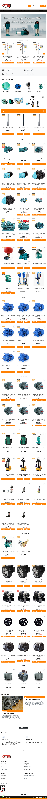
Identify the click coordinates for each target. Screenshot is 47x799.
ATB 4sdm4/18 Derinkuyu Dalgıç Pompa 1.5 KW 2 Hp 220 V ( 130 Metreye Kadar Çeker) (8, 57)
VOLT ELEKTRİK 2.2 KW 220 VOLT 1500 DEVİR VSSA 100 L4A (8, 395)
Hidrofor (2, 764)
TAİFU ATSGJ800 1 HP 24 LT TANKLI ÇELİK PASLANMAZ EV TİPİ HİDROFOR (39, 262)
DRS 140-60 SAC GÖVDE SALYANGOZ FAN (23, 580)
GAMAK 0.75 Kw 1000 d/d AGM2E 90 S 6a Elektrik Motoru (8, 316)
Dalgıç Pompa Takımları (7, 111)
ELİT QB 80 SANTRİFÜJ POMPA (38, 158)
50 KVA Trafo (23, 683)
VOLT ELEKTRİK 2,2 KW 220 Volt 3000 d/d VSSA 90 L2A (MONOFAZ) (23, 395)
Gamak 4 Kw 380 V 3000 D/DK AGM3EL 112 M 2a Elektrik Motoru (23, 366)
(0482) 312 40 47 (27, 777)
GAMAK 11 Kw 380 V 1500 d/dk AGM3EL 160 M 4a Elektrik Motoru (23, 316)
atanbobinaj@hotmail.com (29, 775)
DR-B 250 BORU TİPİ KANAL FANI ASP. (8, 656)
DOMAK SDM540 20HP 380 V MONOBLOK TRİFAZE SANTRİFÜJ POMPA (38, 234)
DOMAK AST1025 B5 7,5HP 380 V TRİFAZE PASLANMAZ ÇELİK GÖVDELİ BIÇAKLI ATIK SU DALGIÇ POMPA (23, 524)
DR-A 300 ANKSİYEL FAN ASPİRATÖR (8, 631)
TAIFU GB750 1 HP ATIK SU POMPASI (8, 448)
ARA (29, 6)
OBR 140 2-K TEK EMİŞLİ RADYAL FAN (8, 606)
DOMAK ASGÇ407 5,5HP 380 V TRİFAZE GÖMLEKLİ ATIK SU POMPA (8, 498)
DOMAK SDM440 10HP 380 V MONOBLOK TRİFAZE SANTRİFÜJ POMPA (23, 234)
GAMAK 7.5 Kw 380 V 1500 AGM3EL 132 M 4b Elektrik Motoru (38, 341)
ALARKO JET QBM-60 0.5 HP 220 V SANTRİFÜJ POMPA (39, 184)
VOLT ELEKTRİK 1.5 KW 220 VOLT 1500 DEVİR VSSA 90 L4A (38, 395)
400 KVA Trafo (39, 683)
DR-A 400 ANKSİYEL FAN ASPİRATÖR (39, 631)
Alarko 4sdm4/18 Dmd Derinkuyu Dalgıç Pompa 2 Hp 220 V (39, 128)
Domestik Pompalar (4, 767)
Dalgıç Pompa (3, 763)
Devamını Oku (5, 722)
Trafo (2, 766)
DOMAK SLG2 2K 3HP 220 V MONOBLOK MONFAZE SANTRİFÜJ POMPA (38, 209)
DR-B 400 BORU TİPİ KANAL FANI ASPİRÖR (39, 656)
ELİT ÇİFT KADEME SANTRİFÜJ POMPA (8, 158)
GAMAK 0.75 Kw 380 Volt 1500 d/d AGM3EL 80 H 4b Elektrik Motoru (8, 366)
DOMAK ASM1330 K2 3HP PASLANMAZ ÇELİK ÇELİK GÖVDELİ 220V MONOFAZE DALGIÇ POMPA (23, 498)
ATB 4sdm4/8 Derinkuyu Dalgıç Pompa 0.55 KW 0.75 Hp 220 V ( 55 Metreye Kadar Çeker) (39, 57)
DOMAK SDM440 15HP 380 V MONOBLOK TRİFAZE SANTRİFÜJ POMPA (8, 234)
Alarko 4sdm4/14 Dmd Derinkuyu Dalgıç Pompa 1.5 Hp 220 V (23, 128)
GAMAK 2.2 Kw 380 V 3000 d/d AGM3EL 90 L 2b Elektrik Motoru (8, 341)
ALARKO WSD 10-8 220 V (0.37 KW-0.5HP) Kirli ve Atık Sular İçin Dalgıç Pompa (23, 473)
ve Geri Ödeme (28, 766)
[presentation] (3, 26)
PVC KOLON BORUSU (4, 770)
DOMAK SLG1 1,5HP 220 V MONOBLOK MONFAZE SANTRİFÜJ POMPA (23, 209)
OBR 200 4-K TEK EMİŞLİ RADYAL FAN (39, 606)
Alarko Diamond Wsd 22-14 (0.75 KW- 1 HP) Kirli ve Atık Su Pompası (8, 473)
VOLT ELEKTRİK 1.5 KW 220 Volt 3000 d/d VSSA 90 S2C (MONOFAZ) (8, 420)
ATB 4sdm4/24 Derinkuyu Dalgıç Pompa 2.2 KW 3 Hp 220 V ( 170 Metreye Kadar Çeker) (23, 57)
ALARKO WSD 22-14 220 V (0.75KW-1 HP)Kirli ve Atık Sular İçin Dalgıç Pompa (38, 473)
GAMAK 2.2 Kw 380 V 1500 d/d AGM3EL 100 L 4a (38, 316)
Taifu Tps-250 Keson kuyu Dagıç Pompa (38, 448)
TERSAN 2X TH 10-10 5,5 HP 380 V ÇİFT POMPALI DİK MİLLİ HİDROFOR (23, 288)
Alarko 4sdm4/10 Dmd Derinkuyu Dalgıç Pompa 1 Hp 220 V (8, 128)
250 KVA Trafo (8, 683)
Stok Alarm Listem (4, 780)
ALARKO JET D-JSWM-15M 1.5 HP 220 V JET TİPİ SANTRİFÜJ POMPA (23, 184)
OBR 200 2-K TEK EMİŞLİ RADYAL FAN (23, 606)
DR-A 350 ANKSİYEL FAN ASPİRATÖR (24, 631)
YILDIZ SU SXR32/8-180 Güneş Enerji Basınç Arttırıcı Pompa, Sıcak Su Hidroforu (23, 552)
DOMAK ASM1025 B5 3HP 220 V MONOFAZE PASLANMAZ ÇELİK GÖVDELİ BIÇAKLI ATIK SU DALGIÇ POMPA (38, 498)
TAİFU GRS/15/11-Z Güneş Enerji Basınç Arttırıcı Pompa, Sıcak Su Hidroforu (8, 552)
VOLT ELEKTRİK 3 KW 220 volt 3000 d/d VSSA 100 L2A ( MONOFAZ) (23, 420)
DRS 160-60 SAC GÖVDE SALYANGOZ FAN (39, 580)
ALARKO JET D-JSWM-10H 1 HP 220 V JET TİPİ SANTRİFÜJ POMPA (8, 184)
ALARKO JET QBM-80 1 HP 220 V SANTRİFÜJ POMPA (8, 209)
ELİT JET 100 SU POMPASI (23, 158)
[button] (23, 725)
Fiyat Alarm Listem (4, 783)
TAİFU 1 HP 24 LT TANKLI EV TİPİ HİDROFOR (8, 288)
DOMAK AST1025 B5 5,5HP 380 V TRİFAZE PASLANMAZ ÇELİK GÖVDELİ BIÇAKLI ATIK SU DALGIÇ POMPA (8, 524)
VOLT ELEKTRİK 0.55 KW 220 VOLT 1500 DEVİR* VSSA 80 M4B (38, 420)
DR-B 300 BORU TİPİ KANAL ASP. (23, 655)
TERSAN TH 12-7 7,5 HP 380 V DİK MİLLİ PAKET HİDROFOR (39, 288)
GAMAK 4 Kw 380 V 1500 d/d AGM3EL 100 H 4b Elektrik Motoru (23, 341)
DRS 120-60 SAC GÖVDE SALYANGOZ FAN (8, 580)
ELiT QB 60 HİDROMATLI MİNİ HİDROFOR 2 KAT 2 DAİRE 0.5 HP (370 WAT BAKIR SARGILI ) (23, 262)
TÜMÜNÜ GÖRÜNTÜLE (23, 727)
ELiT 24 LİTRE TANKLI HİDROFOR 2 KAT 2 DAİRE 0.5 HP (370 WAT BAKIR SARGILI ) (8, 262)
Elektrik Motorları (4, 769)
